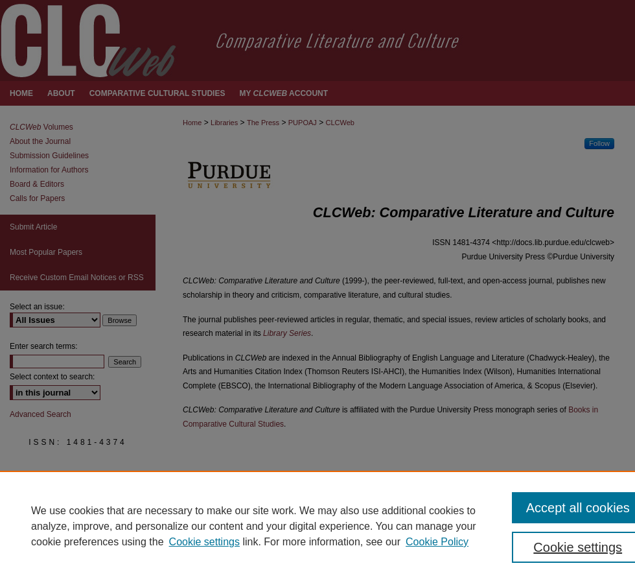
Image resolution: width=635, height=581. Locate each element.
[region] (317, 526)
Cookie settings (204, 541)
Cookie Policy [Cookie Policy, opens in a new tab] (437, 541)
